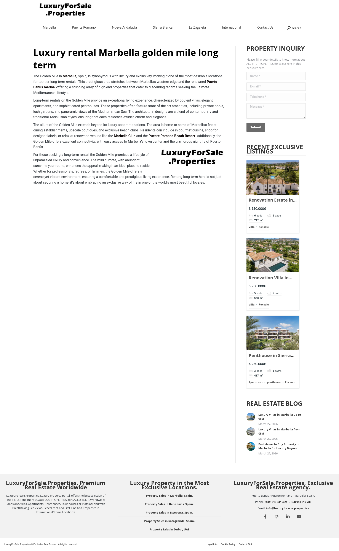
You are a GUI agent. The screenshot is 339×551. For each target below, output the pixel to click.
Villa (251, 227)
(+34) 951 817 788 (300, 502)
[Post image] (250, 417)
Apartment (256, 382)
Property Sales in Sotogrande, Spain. (169, 521)
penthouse (274, 382)
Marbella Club (125, 136)
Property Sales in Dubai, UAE (169, 529)
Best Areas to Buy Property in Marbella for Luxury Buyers (278, 446)
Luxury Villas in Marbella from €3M (279, 431)
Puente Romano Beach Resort (172, 136)
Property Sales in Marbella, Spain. (169, 496)
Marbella (69, 76)
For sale (264, 227)
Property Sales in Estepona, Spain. (169, 512)
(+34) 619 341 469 (276, 502)
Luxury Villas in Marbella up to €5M (279, 417)
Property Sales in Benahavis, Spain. (169, 504)
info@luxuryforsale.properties (287, 508)
